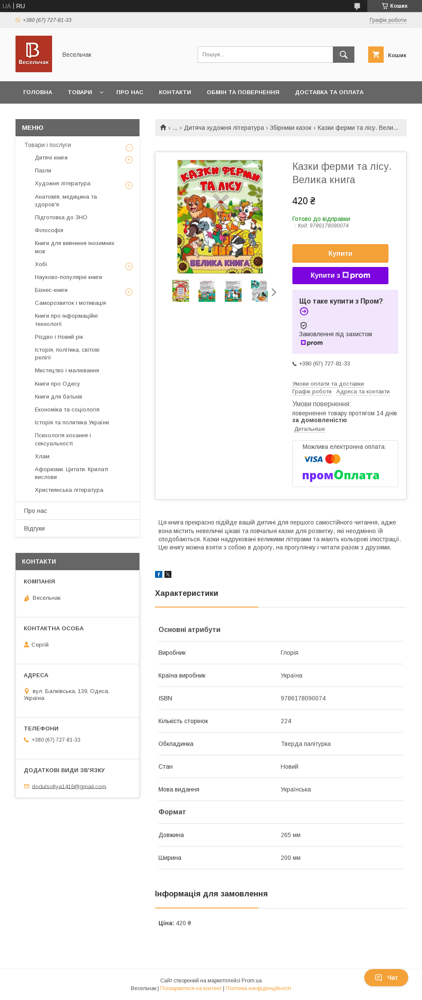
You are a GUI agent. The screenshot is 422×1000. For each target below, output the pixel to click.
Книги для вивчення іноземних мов (75, 247)
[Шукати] (343, 54)
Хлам (42, 456)
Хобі (41, 264)
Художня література (62, 183)
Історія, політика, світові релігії (67, 354)
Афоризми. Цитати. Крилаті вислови (71, 473)
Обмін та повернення (243, 92)
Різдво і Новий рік (59, 337)
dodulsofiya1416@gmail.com (69, 786)
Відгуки (34, 528)
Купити (341, 253)
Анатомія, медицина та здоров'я (66, 200)
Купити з (340, 275)
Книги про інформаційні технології (66, 320)
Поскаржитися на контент (191, 988)
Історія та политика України (72, 422)
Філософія (49, 230)
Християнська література (69, 490)
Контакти (175, 92)
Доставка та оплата (329, 92)
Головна (37, 92)
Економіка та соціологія (67, 409)
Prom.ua (252, 981)
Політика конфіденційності (258, 988)
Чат (386, 978)
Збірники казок (290, 127)
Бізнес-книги (51, 290)
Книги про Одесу (57, 383)
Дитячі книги (51, 157)
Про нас (129, 92)
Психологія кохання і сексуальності (63, 439)
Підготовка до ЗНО (61, 217)
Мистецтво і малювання (67, 370)
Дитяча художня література (224, 127)
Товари (80, 92)
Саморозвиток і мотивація (70, 303)
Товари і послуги (47, 144)
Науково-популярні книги (68, 277)
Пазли (43, 170)
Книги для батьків (58, 396)
